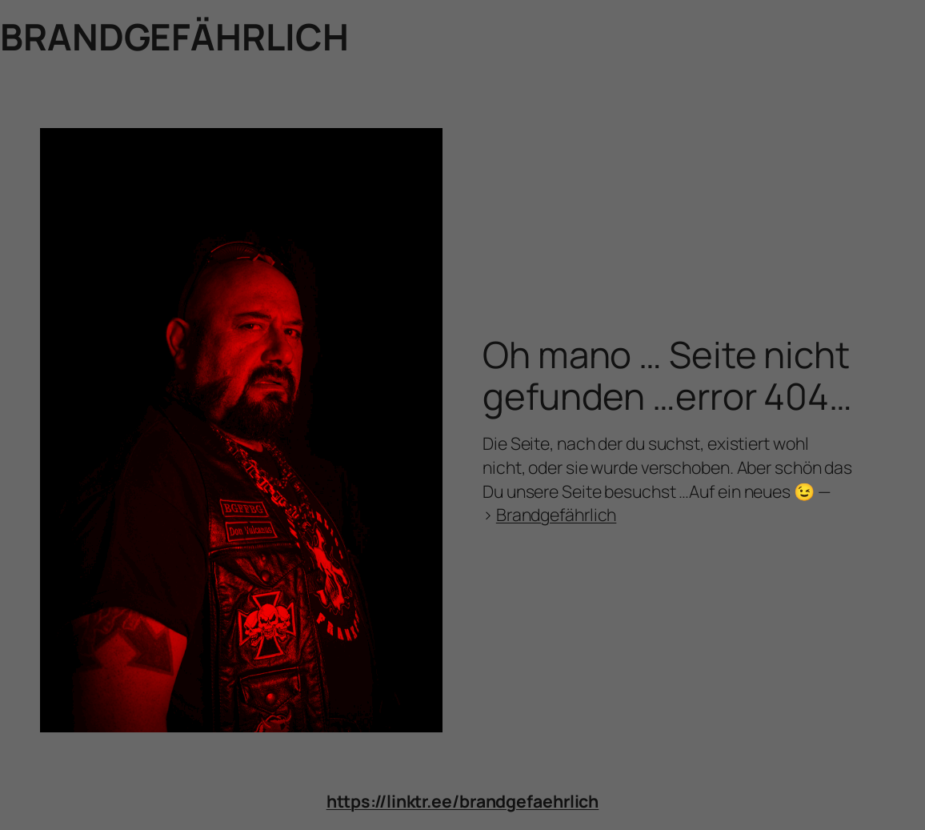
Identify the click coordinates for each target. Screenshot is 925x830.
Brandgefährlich (556, 514)
